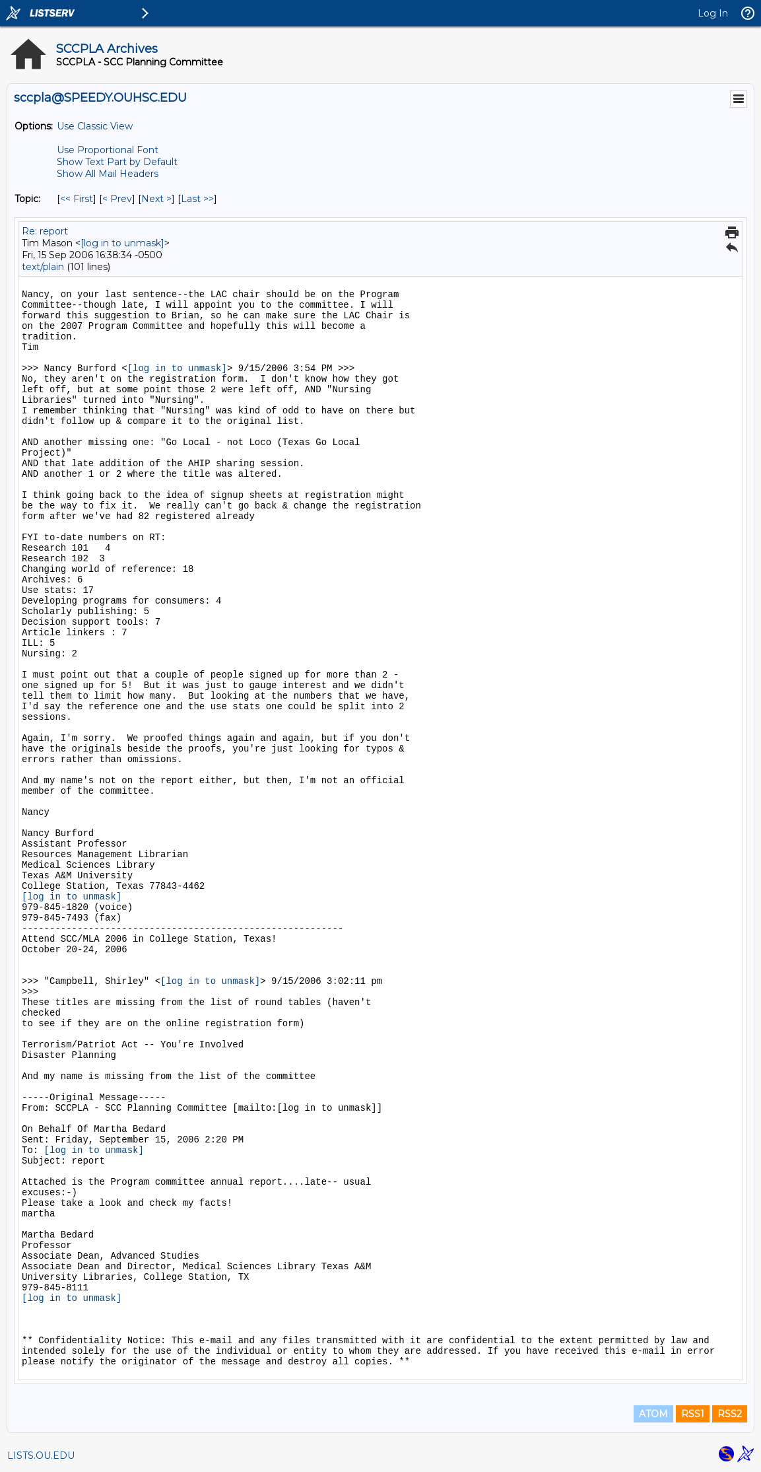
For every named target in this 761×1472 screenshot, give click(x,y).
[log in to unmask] (122, 243)
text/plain (43, 267)
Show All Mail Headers (107, 174)
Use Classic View (95, 126)
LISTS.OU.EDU (41, 1455)
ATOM (653, 1414)
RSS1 (692, 1414)
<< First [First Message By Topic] (76, 199)
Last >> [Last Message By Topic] (197, 199)
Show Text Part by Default (117, 162)
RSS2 (729, 1414)
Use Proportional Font (107, 150)
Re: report (45, 231)
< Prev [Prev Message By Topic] (117, 199)
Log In (713, 13)
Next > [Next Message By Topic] (156, 199)
